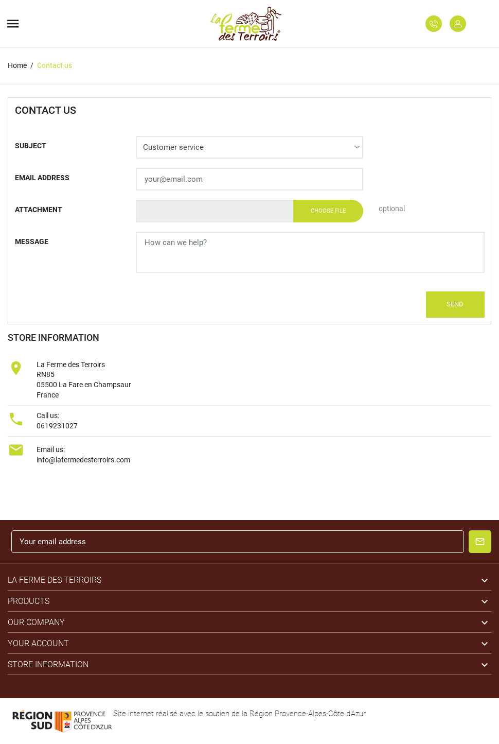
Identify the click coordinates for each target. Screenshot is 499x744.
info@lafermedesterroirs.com (83, 460)
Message (31, 241)
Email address (42, 178)
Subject (30, 146)
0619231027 (57, 426)
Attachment (38, 209)
